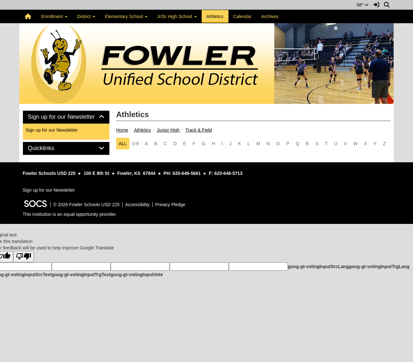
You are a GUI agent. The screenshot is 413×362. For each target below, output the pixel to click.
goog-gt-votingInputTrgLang (379, 266)
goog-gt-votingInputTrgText (81, 274)
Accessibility (137, 204)
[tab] (66, 117)
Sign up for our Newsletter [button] (66, 117)
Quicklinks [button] (48, 148)
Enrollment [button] (54, 16)
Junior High (168, 130)
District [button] (86, 16)
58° (362, 4)
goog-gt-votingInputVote (137, 274)
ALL (123, 143)
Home (122, 130)
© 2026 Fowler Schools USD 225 (86, 204)
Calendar (242, 16)
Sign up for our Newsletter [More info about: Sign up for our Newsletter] (51, 130)
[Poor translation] (23, 256)
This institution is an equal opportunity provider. (70, 214)
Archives (269, 16)
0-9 (135, 143)
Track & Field (198, 130)
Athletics (215, 16)
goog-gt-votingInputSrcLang (318, 266)
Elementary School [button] (126, 16)
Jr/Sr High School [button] (177, 16)
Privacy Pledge (170, 204)
